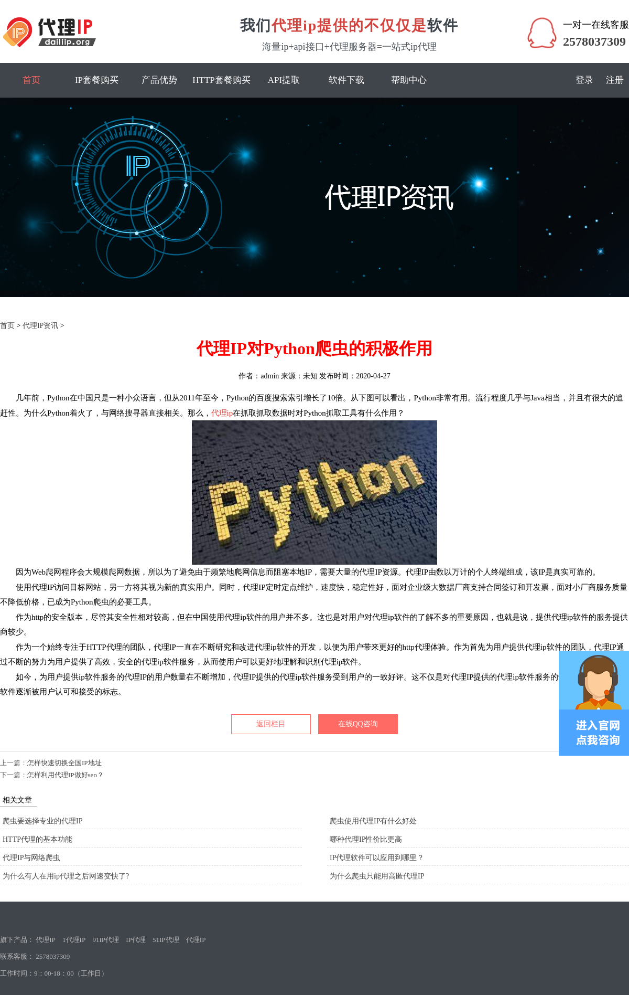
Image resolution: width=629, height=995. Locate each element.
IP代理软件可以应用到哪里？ (377, 858)
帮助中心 (409, 80)
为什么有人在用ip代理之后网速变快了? (66, 876)
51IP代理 (166, 940)
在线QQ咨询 (358, 724)
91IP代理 (105, 940)
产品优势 (159, 80)
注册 (615, 80)
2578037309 (594, 41)
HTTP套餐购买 (221, 80)
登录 (584, 80)
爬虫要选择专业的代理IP (42, 821)
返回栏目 (271, 724)
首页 (31, 80)
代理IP (46, 940)
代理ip (222, 413)
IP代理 (136, 940)
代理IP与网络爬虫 (31, 858)
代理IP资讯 (40, 326)
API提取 (284, 80)
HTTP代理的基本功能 (37, 839)
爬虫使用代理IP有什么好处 (373, 821)
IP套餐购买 (96, 80)
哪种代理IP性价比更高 (366, 839)
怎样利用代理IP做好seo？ (65, 775)
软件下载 (346, 80)
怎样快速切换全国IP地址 (64, 763)
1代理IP (73, 940)
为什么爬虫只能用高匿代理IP (377, 876)
